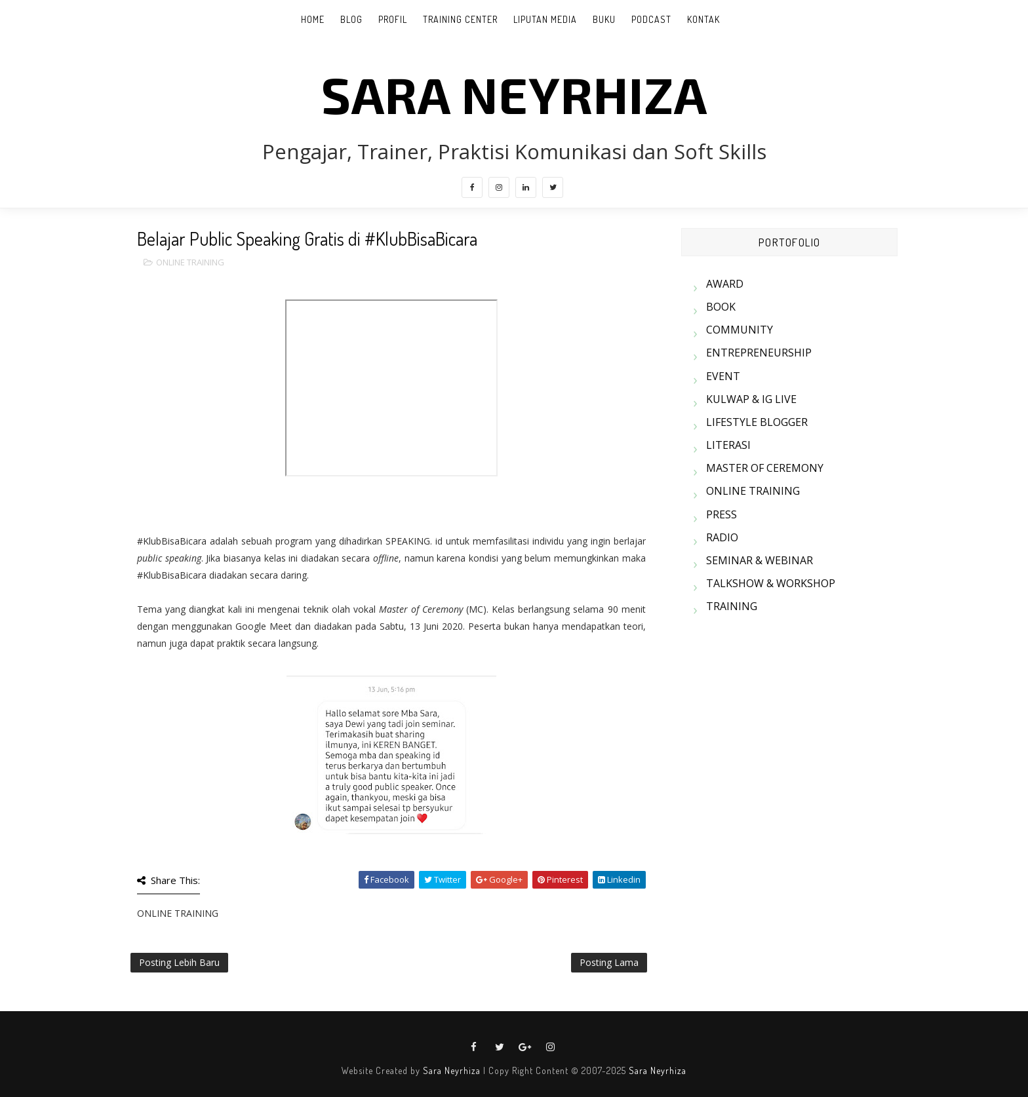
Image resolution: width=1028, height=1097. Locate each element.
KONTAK (703, 19)
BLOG (351, 19)
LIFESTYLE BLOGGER (757, 422)
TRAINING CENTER (460, 19)
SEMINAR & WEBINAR (759, 560)
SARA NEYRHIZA (514, 94)
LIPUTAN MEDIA (545, 19)
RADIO (722, 537)
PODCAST (651, 19)
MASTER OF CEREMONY (764, 468)
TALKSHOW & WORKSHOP (770, 583)
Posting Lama (609, 962)
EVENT (723, 376)
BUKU (604, 19)
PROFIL (392, 19)
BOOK (721, 306)
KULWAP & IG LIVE (751, 399)
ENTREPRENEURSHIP (759, 352)
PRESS (721, 514)
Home (313, 19)
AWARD (724, 284)
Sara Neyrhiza (452, 1070)
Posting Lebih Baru (179, 962)
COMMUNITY (739, 329)
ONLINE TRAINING (190, 262)
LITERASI (728, 445)
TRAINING (731, 606)
